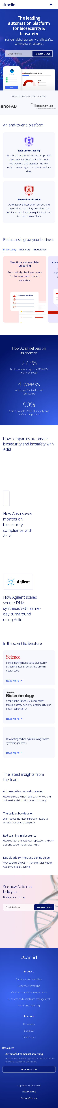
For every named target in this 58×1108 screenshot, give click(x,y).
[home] (10, 4)
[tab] (9, 249)
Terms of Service (29, 1098)
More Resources (29, 1069)
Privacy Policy (29, 1091)
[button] (51, 4)
